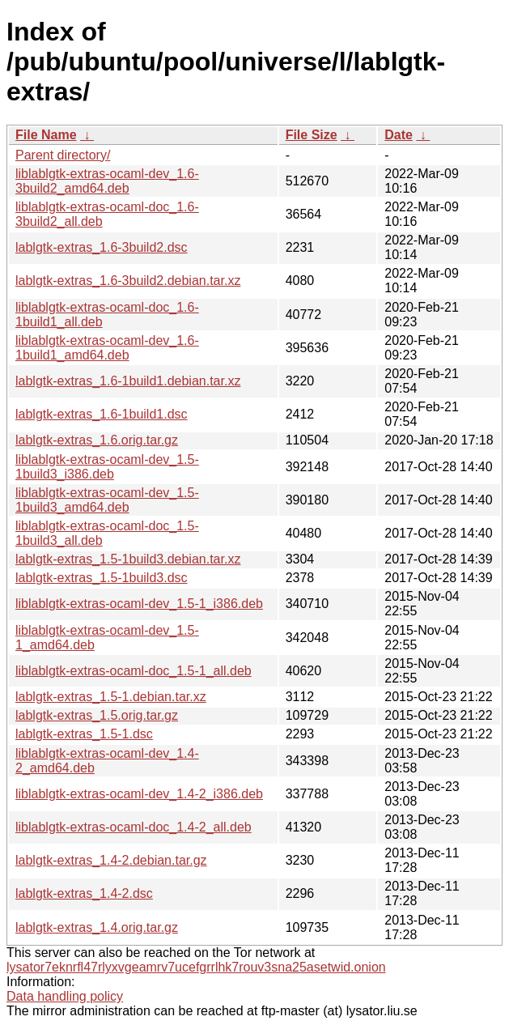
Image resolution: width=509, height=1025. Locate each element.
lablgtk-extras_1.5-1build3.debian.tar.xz (127, 559)
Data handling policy (64, 996)
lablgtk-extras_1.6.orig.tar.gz (96, 440)
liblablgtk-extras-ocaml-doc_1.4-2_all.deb (133, 827)
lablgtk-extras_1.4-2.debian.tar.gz (111, 860)
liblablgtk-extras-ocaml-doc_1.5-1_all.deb (133, 671)
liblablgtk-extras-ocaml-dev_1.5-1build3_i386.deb (107, 467)
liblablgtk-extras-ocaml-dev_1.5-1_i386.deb (139, 603)
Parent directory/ (62, 155)
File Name (46, 135)
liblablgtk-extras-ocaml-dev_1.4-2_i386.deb (139, 794)
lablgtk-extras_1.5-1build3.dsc (101, 578)
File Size (311, 135)
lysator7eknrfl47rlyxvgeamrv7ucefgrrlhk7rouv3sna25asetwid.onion (196, 967)
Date (398, 135)
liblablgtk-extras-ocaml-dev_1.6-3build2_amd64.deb (107, 181)
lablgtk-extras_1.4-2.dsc (84, 893)
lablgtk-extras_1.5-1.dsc (84, 734)
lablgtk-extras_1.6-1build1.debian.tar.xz (127, 381)
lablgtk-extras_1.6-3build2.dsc (101, 247)
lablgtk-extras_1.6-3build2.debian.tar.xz (127, 280)
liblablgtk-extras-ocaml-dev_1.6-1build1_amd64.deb (107, 348)
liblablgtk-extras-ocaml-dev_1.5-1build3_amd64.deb (107, 500)
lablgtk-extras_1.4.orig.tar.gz (96, 927)
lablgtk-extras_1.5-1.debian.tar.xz (110, 697)
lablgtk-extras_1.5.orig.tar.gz (96, 715)
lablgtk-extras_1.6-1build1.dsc (101, 414)
